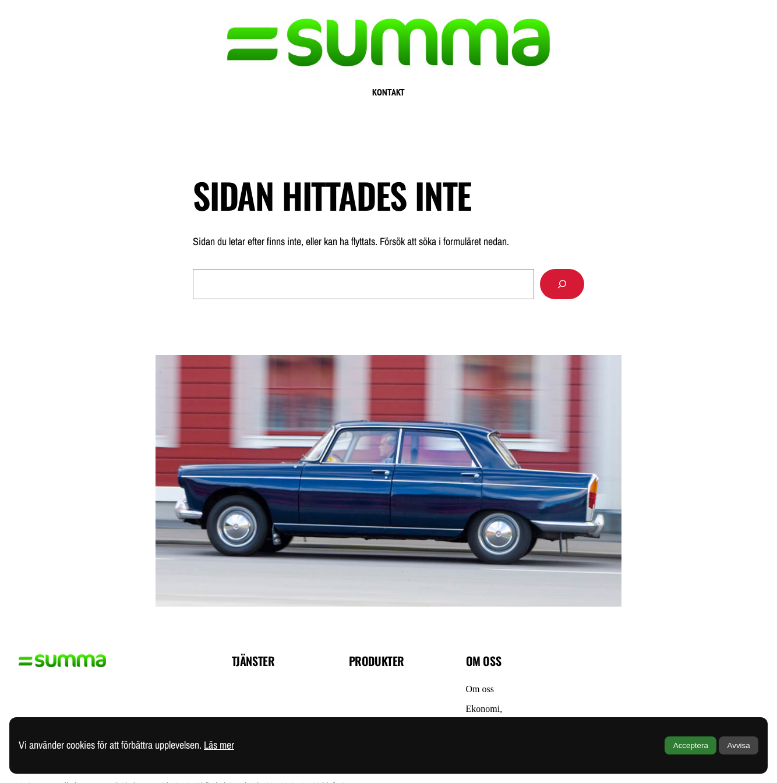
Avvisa (738, 745)
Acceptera (690, 745)
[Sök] (562, 284)
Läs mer (219, 745)
